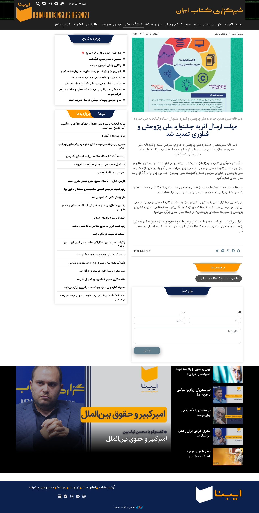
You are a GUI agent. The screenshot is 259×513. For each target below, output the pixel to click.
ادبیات (229, 24)
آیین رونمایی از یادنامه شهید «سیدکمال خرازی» (193, 371)
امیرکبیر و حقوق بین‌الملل (136, 439)
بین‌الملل (208, 24)
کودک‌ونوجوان (174, 24)
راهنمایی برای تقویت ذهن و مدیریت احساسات (96, 77)
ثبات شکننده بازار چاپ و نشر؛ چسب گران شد (101, 254)
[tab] (102, 114)
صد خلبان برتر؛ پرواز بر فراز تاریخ (103, 53)
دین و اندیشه (153, 24)
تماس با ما (89, 487)
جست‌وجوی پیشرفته (41, 487)
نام (239, 312)
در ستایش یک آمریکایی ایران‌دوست (196, 413)
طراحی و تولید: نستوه (129, 507)
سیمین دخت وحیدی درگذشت (105, 59)
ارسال (147, 350)
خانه (238, 24)
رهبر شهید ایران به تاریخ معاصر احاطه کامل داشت (98, 226)
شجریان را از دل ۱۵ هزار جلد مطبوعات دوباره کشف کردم (91, 71)
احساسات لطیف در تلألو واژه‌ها (109, 234)
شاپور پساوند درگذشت (113, 136)
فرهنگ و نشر (133, 24)
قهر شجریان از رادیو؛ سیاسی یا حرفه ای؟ (194, 392)
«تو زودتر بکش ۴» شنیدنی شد (108, 197)
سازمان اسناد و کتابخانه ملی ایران (218, 278)
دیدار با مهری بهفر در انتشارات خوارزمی (198, 454)
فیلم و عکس (62, 24)
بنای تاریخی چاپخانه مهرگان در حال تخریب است (95, 100)
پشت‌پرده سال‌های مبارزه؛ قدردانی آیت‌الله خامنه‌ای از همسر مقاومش (93, 207)
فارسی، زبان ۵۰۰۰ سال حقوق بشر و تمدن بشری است (96, 181)
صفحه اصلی (237, 34)
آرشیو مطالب (107, 487)
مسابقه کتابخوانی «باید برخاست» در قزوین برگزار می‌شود (94, 287)
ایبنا (209, 11)
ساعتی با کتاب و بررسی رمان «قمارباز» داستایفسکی (93, 83)
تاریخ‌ (197, 24)
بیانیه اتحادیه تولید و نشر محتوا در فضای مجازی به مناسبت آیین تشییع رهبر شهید (93, 125)
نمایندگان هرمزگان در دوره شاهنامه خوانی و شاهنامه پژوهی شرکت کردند (89, 91)
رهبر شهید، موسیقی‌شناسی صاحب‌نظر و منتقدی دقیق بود (94, 189)
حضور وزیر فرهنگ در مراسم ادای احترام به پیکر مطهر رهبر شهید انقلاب (91, 146)
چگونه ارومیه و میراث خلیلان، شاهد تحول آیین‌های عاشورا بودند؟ (94, 244)
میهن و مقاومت (112, 24)
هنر (220, 24)
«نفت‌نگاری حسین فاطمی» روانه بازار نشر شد (100, 279)
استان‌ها (78, 24)
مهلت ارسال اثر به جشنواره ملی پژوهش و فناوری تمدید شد (187, 130)
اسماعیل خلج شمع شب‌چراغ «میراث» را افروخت (99, 164)
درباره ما (74, 487)
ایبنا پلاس (92, 24)
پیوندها (61, 487)
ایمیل (182, 312)
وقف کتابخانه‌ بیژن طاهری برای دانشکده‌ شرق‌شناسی (96, 263)
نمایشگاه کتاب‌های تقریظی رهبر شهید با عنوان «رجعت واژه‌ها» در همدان (92, 297)
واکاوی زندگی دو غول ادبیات (105, 65)
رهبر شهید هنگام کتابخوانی (111, 172)
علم (188, 24)
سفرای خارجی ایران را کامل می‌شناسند (194, 433)
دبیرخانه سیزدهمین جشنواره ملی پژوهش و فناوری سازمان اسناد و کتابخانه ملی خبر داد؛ (187, 118)
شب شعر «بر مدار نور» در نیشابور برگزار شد (102, 271)
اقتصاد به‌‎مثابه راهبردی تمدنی (109, 218)
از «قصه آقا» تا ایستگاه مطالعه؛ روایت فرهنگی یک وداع (95, 156)
